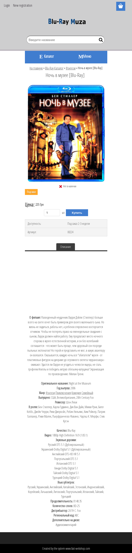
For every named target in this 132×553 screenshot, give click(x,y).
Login (7, 5)
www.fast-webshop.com (78, 548)
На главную (36, 68)
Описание (65, 247)
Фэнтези (71, 68)
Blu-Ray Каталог (54, 68)
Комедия (76, 393)
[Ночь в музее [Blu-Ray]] (66, 86)
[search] (100, 40)
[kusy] (52, 212)
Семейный (87, 393)
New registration (22, 5)
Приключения (63, 393)
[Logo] (66, 23)
